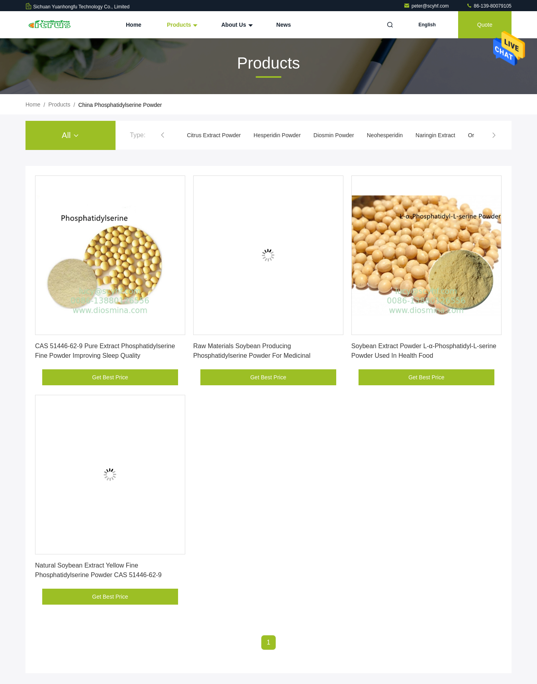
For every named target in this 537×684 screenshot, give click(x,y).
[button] (162, 135)
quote (484, 25)
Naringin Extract (435, 135)
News (283, 25)
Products (181, 25)
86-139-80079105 (489, 6)
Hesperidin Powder (277, 135)
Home (133, 25)
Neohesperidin (385, 135)
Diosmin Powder (334, 135)
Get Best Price (110, 377)
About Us (236, 25)
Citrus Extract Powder (214, 135)
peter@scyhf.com (427, 6)
